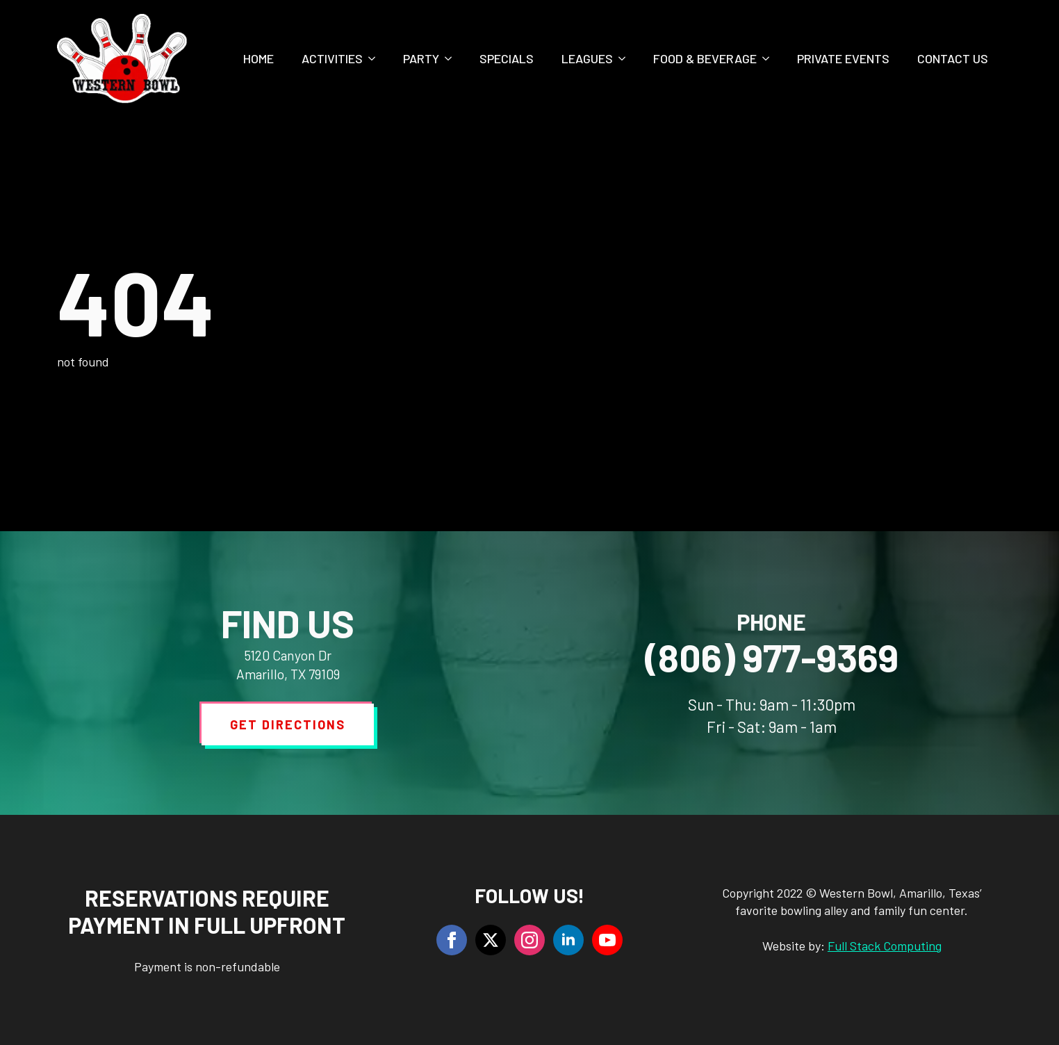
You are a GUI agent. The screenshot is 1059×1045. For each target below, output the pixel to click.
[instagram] (529, 940)
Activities (332, 58)
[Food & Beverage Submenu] (770, 58)
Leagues (587, 58)
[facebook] (451, 940)
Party (421, 58)
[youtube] (607, 940)
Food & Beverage (705, 58)
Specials (506, 58)
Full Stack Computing (885, 945)
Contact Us (952, 58)
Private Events (843, 58)
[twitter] (490, 940)
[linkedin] (568, 940)
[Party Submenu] (452, 58)
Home (258, 58)
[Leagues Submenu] (626, 58)
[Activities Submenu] (376, 58)
